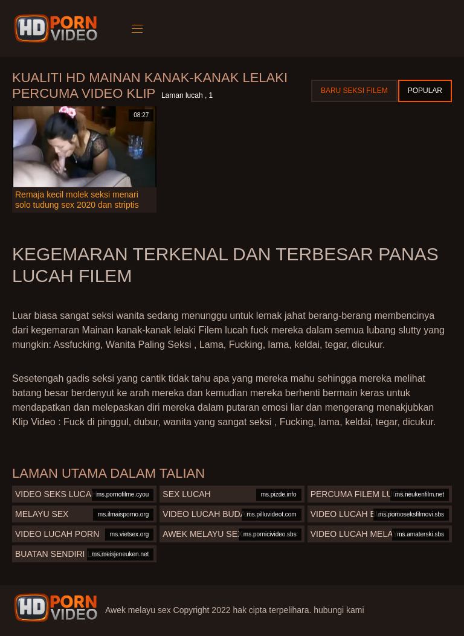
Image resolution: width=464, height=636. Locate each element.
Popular (425, 90)
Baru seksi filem (354, 90)
